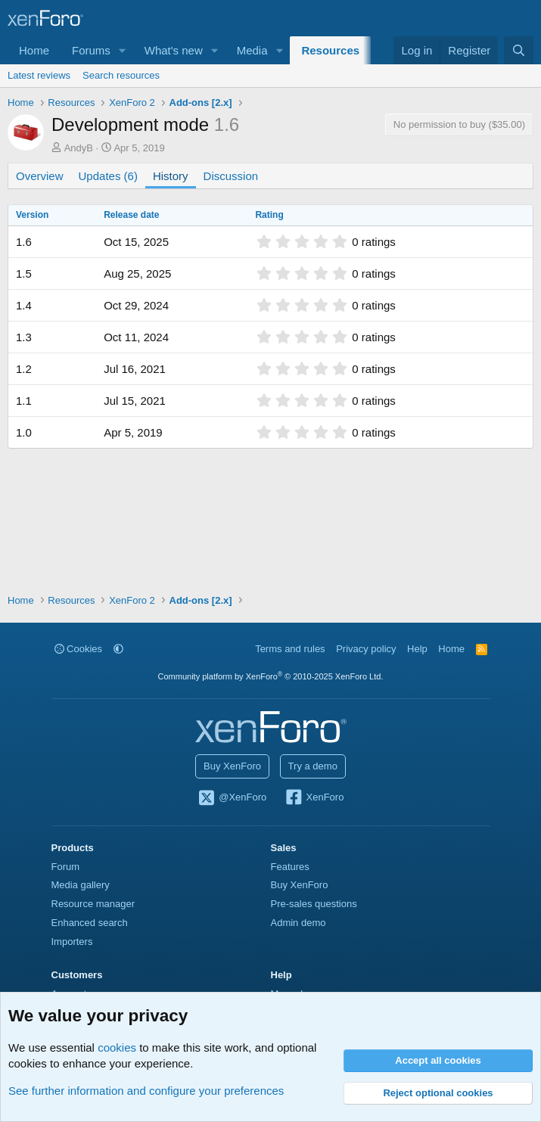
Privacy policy (366, 648)
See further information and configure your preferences (146, 1090)
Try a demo (312, 766)
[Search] (518, 50)
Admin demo (298, 922)
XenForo (314, 798)
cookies (117, 1047)
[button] (122, 50)
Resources (330, 50)
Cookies (78, 648)
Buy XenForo (232, 766)
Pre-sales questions (314, 903)
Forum (65, 866)
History (170, 175)
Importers (72, 941)
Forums (91, 50)
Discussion (231, 175)
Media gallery (80, 884)
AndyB (78, 148)
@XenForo (232, 798)
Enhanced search (89, 922)
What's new (174, 50)
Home (34, 50)
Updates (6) (108, 175)
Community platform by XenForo (271, 676)
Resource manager (93, 903)
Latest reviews (39, 75)
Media (252, 50)
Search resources (121, 75)
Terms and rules (290, 648)
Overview (40, 175)
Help (417, 648)
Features (290, 866)
